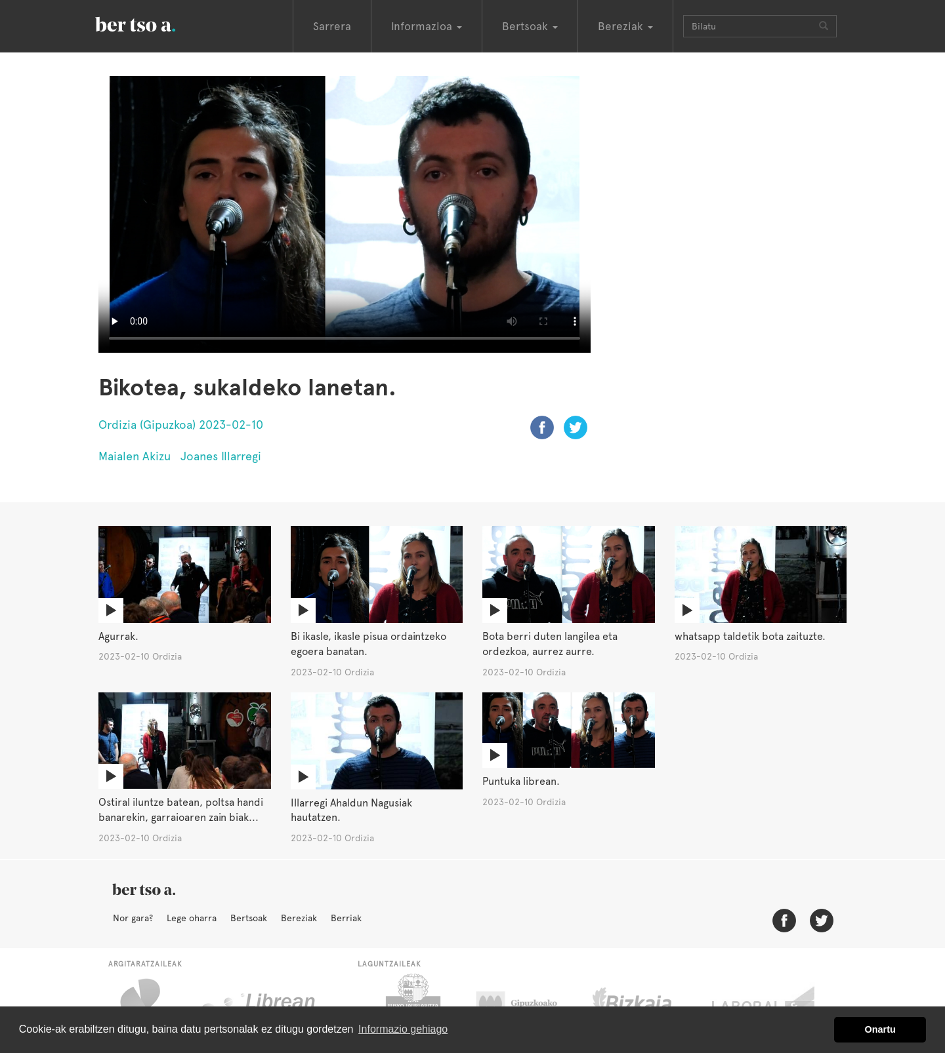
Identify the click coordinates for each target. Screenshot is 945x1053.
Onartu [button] (880, 1029)
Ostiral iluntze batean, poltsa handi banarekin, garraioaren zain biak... (180, 810)
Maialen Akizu (134, 456)
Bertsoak (248, 918)
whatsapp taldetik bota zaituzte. (750, 636)
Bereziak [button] (625, 26)
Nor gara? (133, 918)
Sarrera (332, 26)
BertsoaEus (154, 23)
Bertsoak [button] (530, 26)
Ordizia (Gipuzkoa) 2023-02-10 (180, 424)
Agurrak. (118, 636)
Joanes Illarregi (220, 456)
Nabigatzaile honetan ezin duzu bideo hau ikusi (344, 214)
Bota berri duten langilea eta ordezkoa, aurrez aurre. (550, 644)
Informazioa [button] (426, 26)
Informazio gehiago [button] (403, 1029)
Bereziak (299, 918)
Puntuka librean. (521, 781)
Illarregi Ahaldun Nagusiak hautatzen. (351, 810)
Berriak (346, 918)
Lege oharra (192, 918)
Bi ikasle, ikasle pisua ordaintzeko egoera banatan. (368, 644)
